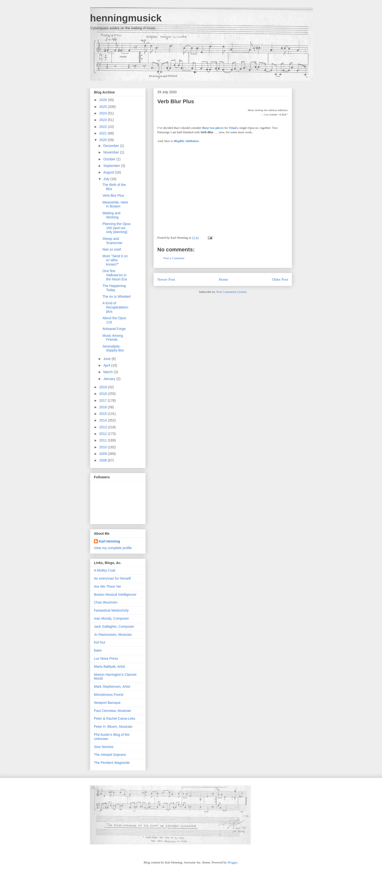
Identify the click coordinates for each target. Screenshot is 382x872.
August (109, 172)
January (109, 379)
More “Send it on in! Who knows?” (115, 260)
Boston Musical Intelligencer (115, 594)
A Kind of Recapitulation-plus (115, 307)
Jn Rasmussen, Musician (113, 634)
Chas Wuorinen (105, 602)
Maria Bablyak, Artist (109, 666)
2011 (103, 440)
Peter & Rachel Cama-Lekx (114, 718)
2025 (103, 107)
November (111, 152)
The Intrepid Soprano (110, 755)
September (112, 166)
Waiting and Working (111, 215)
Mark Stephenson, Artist (112, 686)
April (107, 365)
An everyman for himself (112, 578)
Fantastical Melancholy (111, 610)
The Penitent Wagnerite (112, 763)
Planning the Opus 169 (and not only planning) (116, 228)
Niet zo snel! (111, 249)
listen (98, 650)
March (108, 372)
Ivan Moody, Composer (111, 618)
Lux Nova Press (106, 658)
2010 (103, 447)
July (106, 179)
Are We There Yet (107, 586)
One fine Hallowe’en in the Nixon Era (114, 275)
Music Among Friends (112, 338)
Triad (232, 128)
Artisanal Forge (114, 329)
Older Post (280, 279)
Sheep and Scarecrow (112, 241)
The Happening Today (114, 288)
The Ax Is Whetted (116, 296)
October (109, 159)
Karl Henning (109, 541)
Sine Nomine (103, 747)
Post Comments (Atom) (231, 292)
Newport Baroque (107, 703)
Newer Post (166, 279)
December (111, 146)
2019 (103, 387)
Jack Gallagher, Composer (114, 626)
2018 (103, 394)
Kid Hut (99, 642)
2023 (103, 120)
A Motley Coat (104, 570)
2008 (103, 460)
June (107, 359)
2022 (103, 127)
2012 (103, 434)
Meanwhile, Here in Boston (115, 204)
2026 (103, 100)
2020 (103, 140)
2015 (103, 414)
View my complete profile (113, 548)
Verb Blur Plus (175, 101)
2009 (103, 454)
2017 (103, 400)
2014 (103, 420)
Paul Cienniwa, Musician (112, 711)
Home (223, 279)
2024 (103, 113)
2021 (103, 133)
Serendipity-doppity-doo (113, 348)
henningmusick (125, 18)
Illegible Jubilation (185, 141)
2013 (103, 427)
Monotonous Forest (108, 695)
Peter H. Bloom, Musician (113, 726)
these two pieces (212, 128)
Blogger (233, 862)
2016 (103, 407)
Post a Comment (173, 258)
